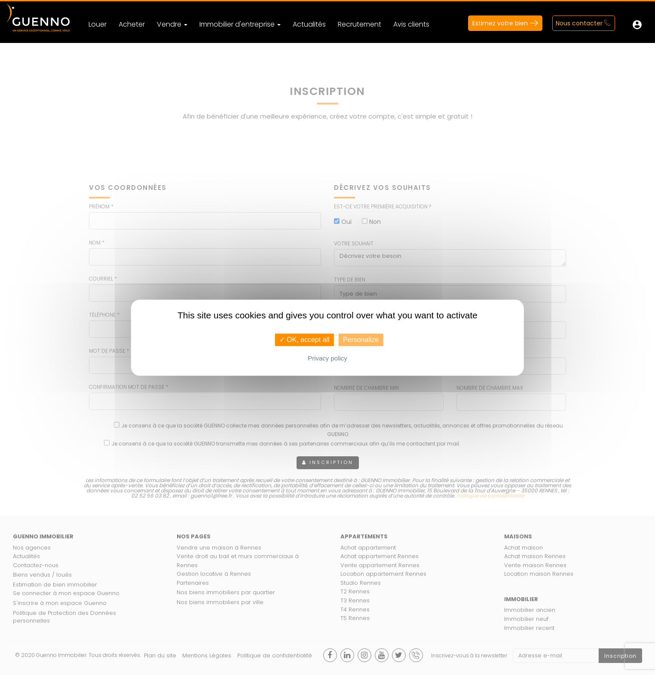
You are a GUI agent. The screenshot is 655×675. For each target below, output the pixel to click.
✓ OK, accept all (304, 339)
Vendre (172, 24)
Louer (98, 24)
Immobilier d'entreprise (240, 24)
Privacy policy (327, 358)
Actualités (309, 24)
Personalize (361, 339)
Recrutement (359, 24)
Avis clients (411, 24)
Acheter (132, 24)
